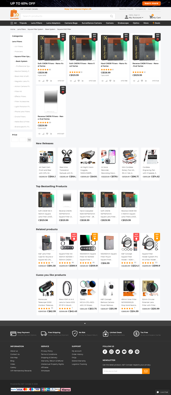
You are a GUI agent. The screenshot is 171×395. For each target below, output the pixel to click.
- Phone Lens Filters (21, 112)
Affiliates (44, 367)
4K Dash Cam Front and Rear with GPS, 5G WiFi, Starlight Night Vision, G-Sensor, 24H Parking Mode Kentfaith (45, 171)
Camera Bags (71, 23)
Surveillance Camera (92, 23)
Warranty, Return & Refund (52, 361)
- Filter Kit (17, 91)
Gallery (13, 367)
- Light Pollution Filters (22, 106)
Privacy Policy (47, 351)
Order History (77, 354)
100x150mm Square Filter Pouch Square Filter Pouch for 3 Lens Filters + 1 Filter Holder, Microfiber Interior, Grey (109, 257)
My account (77, 351)
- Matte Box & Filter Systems (22, 122)
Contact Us (15, 354)
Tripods (23, 23)
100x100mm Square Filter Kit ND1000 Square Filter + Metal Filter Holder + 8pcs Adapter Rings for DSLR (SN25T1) (88, 257)
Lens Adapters (53, 23)
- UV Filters (17, 46)
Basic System (50, 29)
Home (12, 29)
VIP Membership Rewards (21, 371)
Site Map (14, 358)
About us (14, 351)
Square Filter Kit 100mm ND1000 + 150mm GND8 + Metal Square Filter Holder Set (67, 257)
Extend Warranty (79, 361)
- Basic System (19, 61)
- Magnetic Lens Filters (22, 81)
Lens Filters (36, 23)
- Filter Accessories (20, 101)
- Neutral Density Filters (22, 71)
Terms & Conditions (49, 354)
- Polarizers (17, 51)
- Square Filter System (22, 56)
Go (29, 140)
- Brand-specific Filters (22, 127)
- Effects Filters (19, 96)
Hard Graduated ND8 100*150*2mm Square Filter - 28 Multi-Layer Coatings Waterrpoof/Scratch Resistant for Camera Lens (88, 214)
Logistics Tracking (79, 364)
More (146, 23)
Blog (12, 361)
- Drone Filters (19, 117)
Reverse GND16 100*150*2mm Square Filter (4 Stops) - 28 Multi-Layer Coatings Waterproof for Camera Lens (66, 214)
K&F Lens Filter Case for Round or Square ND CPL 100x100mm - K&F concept (45, 257)
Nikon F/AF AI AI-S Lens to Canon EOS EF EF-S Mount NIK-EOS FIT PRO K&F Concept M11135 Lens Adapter (67, 303)
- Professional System (22, 66)
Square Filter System (35, 29)
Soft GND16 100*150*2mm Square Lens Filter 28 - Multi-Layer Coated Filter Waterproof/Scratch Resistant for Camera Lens (109, 214)
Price (14, 135)
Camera (109, 23)
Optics (136, 23)
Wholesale (45, 371)
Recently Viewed (126, 9)
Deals (156, 23)
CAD (154, 9)
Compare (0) (140, 9)
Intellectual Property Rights (52, 364)
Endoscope (123, 23)
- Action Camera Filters (22, 86)
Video (12, 364)
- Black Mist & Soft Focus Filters (22, 76)
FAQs (74, 358)
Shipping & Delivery (49, 358)
